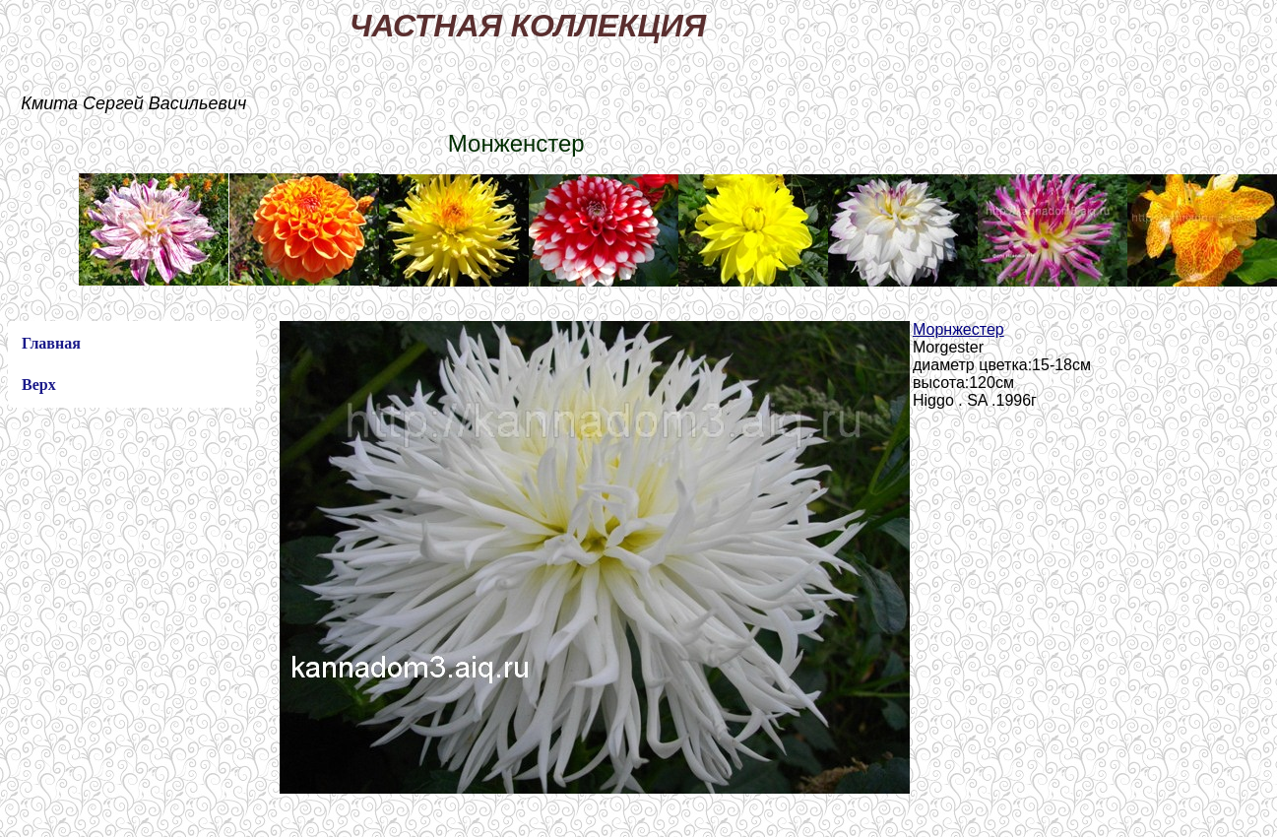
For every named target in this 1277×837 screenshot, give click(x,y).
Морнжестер (958, 329)
